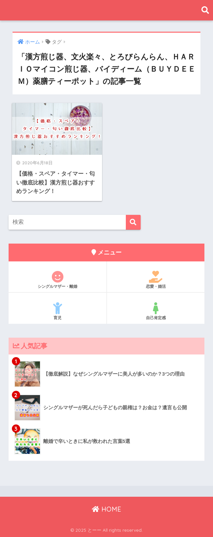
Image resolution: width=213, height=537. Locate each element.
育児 (57, 311)
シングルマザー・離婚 (57, 280)
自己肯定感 (155, 311)
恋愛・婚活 (155, 280)
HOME (106, 509)
